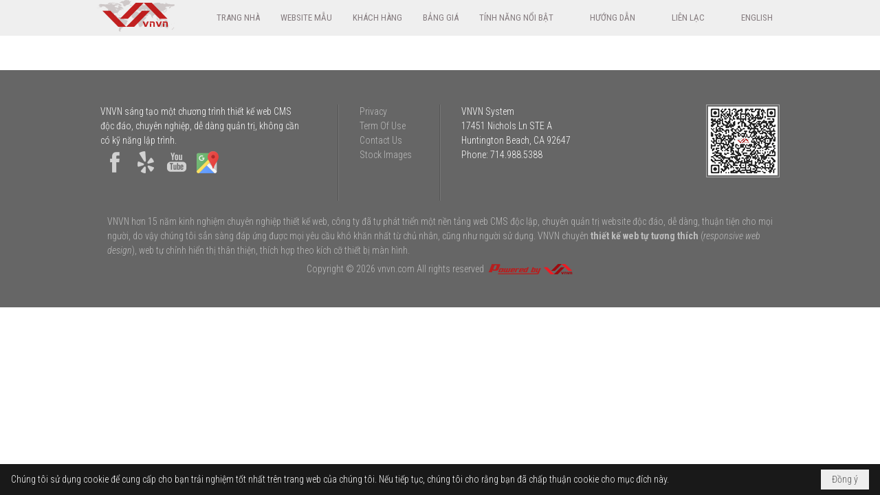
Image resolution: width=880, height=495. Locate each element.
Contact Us (381, 140)
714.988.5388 (516, 154)
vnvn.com (396, 268)
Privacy (373, 111)
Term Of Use (383, 125)
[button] (524, 17)
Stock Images (386, 154)
